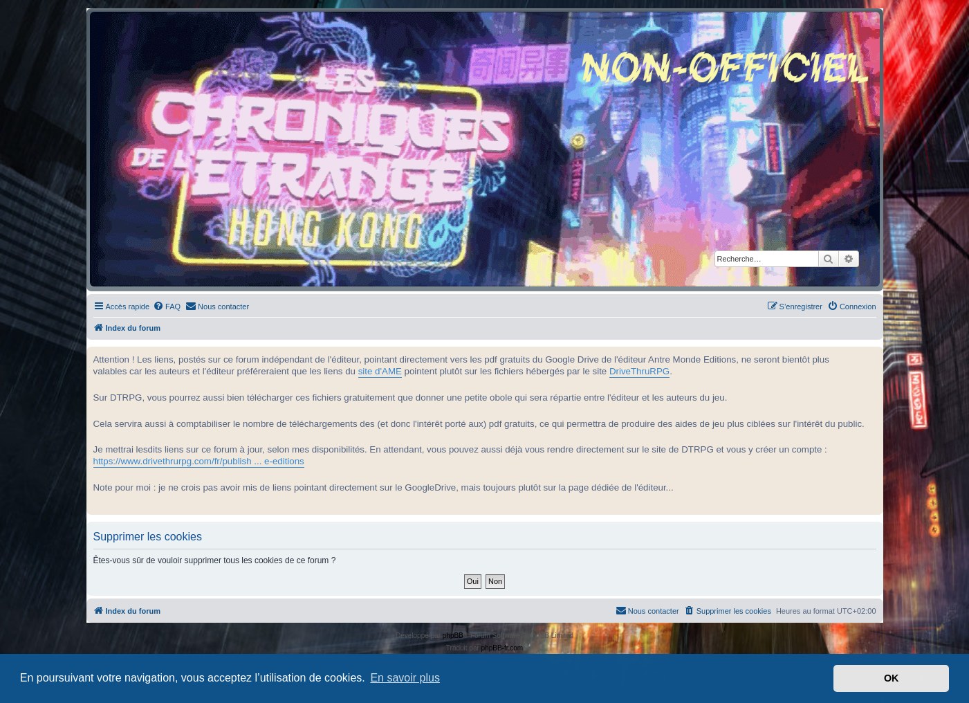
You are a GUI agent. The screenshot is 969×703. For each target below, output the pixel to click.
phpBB (453, 635)
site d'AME (380, 371)
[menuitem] (167, 306)
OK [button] (891, 678)
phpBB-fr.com (502, 648)
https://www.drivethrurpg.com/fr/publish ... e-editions (198, 461)
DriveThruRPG (639, 371)
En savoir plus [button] (405, 678)
